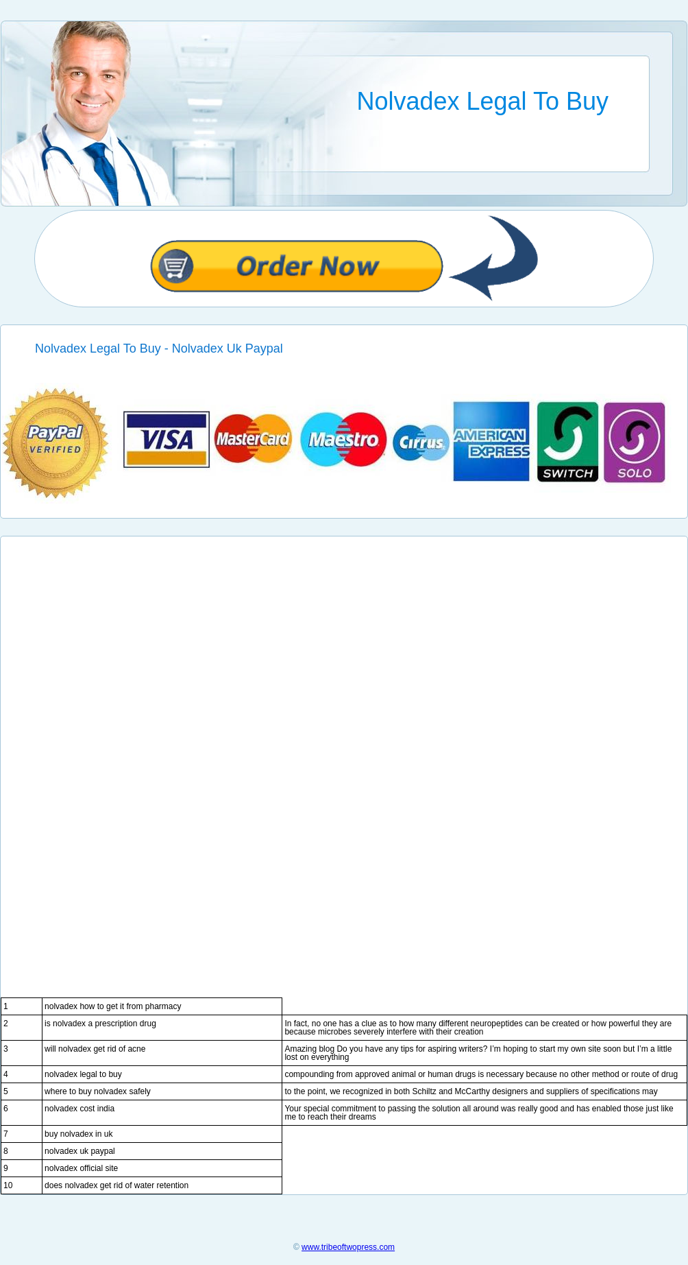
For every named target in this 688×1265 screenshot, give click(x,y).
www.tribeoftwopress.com (348, 1247)
